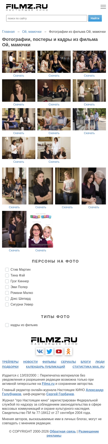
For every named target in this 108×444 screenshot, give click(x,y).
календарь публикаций (45, 366)
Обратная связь (63, 431)
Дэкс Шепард (21, 298)
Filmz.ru (48, 383)
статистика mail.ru (88, 366)
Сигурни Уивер (22, 304)
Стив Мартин (21, 269)
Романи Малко (22, 293)
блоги (86, 361)
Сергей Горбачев (60, 394)
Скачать (18, 75)
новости (30, 361)
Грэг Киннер (20, 281)
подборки (10, 366)
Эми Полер (19, 287)
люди (99, 361)
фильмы (49, 361)
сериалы (68, 361)
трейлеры (10, 361)
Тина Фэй (18, 275)
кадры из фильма (24, 325)
